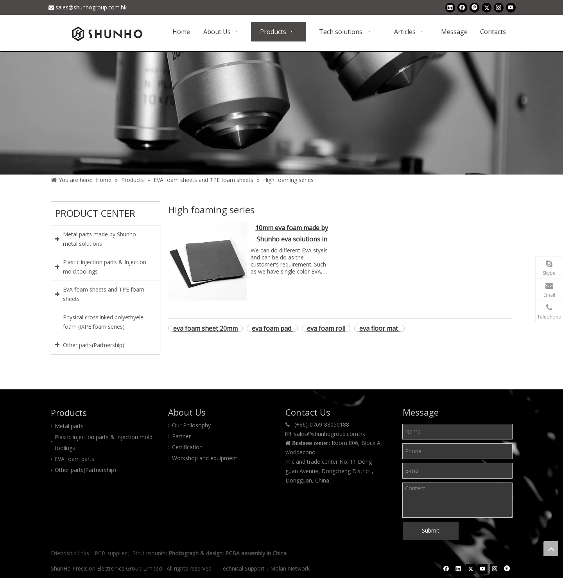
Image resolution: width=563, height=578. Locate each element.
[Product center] (281, 113)
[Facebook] (462, 7)
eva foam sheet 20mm (205, 328)
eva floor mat (379, 328)
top (550, 548)
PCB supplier (111, 553)
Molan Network (290, 568)
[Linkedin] (450, 7)
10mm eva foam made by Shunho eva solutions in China (291, 234)
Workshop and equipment (204, 458)
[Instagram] (499, 7)
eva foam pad (272, 328)
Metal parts (69, 426)
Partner (181, 436)
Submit (430, 530)
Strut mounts (149, 553)
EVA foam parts (74, 459)
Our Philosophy (191, 425)
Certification (187, 447)
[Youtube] (511, 7)
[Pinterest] (474, 7)
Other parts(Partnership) (85, 470)
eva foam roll (326, 328)
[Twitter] (486, 7)
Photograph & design (195, 553)
